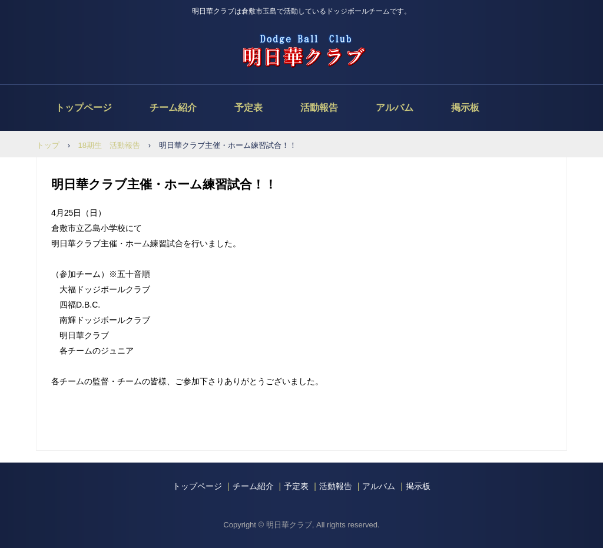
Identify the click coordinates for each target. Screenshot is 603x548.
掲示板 (465, 108)
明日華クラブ (302, 50)
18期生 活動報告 (109, 145)
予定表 (248, 108)
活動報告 (319, 108)
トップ (48, 145)
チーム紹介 (173, 108)
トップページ (83, 108)
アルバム (394, 108)
